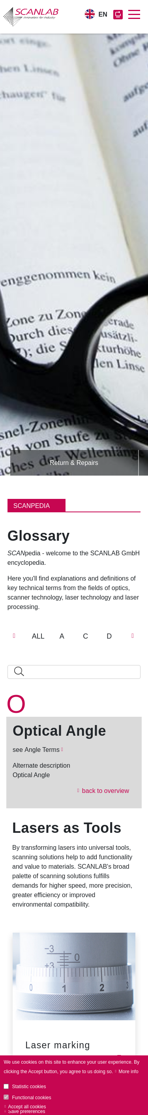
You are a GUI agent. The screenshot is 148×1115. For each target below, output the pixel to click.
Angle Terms (42, 749)
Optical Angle (59, 731)
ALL (38, 636)
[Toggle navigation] (134, 14)
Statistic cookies (29, 1086)
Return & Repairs (74, 462)
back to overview (105, 790)
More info (129, 1071)
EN (103, 14)
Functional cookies (31, 1097)
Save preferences (26, 1111)
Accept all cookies (27, 1106)
